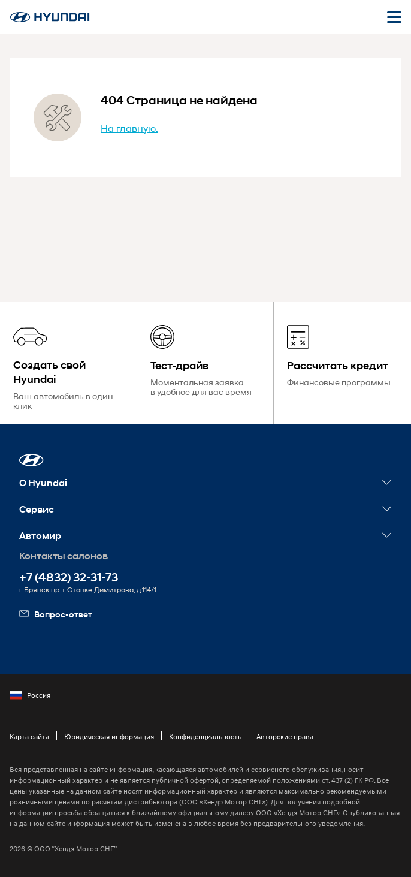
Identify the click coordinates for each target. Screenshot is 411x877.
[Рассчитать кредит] (342, 363)
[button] (31, 460)
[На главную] (50, 17)
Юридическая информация (109, 736)
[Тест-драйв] (205, 363)
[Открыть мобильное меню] (394, 17)
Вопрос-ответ (55, 614)
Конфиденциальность (205, 736)
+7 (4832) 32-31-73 (68, 577)
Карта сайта (29, 736)
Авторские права (284, 736)
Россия (30, 695)
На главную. (129, 128)
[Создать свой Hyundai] (68, 363)
